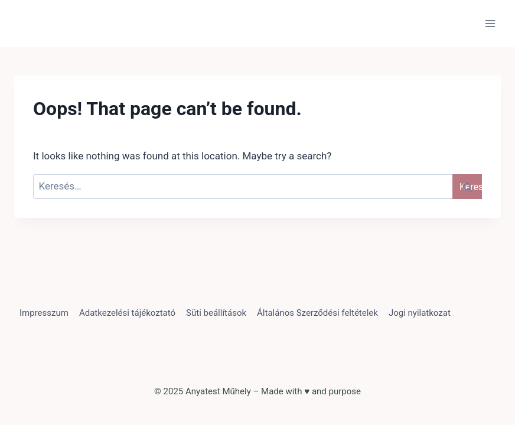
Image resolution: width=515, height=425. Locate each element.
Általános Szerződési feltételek (317, 313)
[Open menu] (490, 23)
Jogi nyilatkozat (420, 313)
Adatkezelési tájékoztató (127, 313)
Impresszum (44, 313)
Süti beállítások (216, 313)
